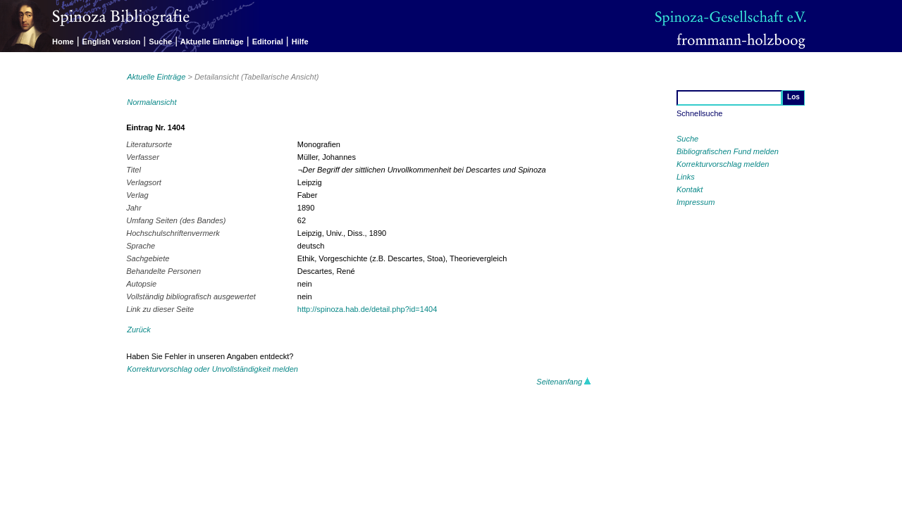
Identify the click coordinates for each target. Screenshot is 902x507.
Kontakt (689, 189)
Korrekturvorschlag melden (722, 164)
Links (685, 177)
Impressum (695, 202)
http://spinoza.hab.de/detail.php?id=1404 (367, 309)
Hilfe (300, 41)
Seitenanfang (563, 381)
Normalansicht (151, 102)
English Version (111, 41)
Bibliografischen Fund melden (727, 151)
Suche (160, 41)
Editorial (267, 41)
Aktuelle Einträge (212, 41)
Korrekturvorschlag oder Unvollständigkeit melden (212, 369)
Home (63, 41)
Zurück (139, 329)
